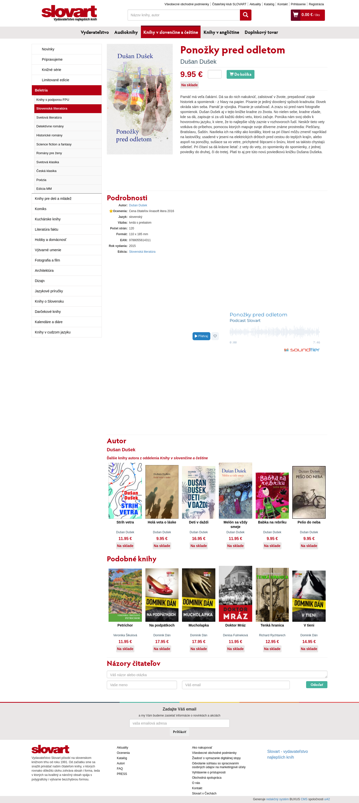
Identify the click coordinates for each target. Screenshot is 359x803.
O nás (196, 783)
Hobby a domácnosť (50, 240)
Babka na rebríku (272, 522)
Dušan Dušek (198, 61)
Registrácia (316, 4)
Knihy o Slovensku (49, 301)
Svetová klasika (47, 162)
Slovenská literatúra (51, 108)
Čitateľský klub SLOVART (229, 4)
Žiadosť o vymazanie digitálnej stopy (216, 758)
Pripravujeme (52, 59)
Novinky (48, 49)
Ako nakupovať (202, 747)
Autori (121, 763)
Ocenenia (123, 753)
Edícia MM (44, 189)
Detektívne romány (50, 126)
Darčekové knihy (48, 312)
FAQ (120, 768)
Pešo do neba (309, 522)
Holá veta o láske (162, 522)
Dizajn (40, 281)
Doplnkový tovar (261, 32)
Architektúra (44, 271)
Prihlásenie (298, 4)
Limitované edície (55, 80)
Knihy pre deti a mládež (53, 199)
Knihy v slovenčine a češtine (170, 32)
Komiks (40, 209)
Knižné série (51, 70)
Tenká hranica (272, 625)
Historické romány (49, 135)
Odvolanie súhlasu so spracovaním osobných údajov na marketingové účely (218, 765)
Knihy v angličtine (221, 32)
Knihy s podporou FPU (52, 100)
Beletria (41, 90)
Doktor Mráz (235, 625)
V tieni (309, 625)
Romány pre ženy (49, 153)
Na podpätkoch (161, 625)
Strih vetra (125, 522)
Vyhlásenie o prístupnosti (209, 772)
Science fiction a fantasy (53, 144)
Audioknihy (126, 32)
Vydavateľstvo (95, 32)
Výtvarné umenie (48, 250)
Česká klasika (46, 171)
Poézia (41, 180)
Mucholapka (199, 625)
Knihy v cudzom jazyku (52, 332)
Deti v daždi (199, 522)
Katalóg (269, 4)
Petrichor (125, 625)
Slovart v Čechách (204, 793)
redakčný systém (277, 799)
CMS (304, 799)
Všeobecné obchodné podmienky (186, 4)
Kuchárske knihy (48, 219)
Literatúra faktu (46, 229)
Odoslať (317, 684)
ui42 (327, 799)
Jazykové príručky (49, 291)
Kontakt (283, 4)
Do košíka (240, 74)
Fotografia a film (47, 260)
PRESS (122, 774)
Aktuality (255, 4)
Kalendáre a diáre (49, 322)
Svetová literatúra (49, 117)
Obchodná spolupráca (206, 777)
